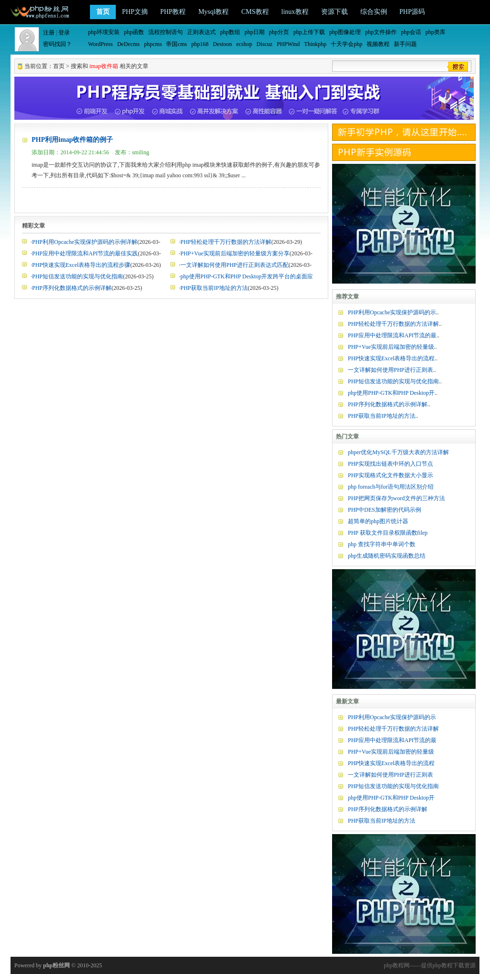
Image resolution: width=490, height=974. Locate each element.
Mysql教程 (213, 11)
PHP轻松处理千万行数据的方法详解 (225, 242)
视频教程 (378, 44)
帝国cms (176, 44)
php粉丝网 (56, 965)
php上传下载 (309, 32)
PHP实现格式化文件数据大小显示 (390, 475)
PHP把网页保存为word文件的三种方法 (396, 498)
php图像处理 (345, 32)
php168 (200, 44)
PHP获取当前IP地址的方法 (214, 288)
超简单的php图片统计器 (378, 521)
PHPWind (288, 44)
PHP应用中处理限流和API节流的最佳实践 (85, 253)
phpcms (153, 44)
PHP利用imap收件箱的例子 (72, 139)
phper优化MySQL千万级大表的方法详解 (398, 452)
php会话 (411, 32)
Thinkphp (315, 44)
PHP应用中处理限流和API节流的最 (392, 335)
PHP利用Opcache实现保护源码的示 (392, 312)
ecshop (244, 44)
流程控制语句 (165, 32)
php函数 (134, 32)
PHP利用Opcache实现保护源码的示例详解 (84, 242)
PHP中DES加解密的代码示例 (384, 509)
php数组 (230, 32)
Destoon (222, 44)
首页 (103, 11)
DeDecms (128, 44)
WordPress (100, 44)
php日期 (255, 32)
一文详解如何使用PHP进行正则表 (390, 370)
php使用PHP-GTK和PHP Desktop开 (391, 393)
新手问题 (405, 44)
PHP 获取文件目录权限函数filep (388, 532)
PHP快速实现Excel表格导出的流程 (391, 358)
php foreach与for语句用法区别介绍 (391, 486)
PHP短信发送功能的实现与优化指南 (77, 276)
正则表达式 (201, 32)
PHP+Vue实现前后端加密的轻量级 (391, 347)
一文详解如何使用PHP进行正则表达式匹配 (234, 265)
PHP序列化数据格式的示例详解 (71, 288)
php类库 (435, 32)
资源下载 (334, 11)
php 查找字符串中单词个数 (381, 544)
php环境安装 (104, 32)
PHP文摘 (135, 11)
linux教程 (295, 11)
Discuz (264, 44)
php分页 (279, 32)
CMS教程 (255, 11)
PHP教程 (173, 11)
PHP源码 (412, 11)
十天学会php (346, 44)
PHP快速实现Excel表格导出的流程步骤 (81, 265)
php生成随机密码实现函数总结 (386, 555)
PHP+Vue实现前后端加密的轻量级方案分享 (235, 253)
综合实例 (373, 11)
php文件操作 (381, 32)
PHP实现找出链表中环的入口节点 (390, 463)
